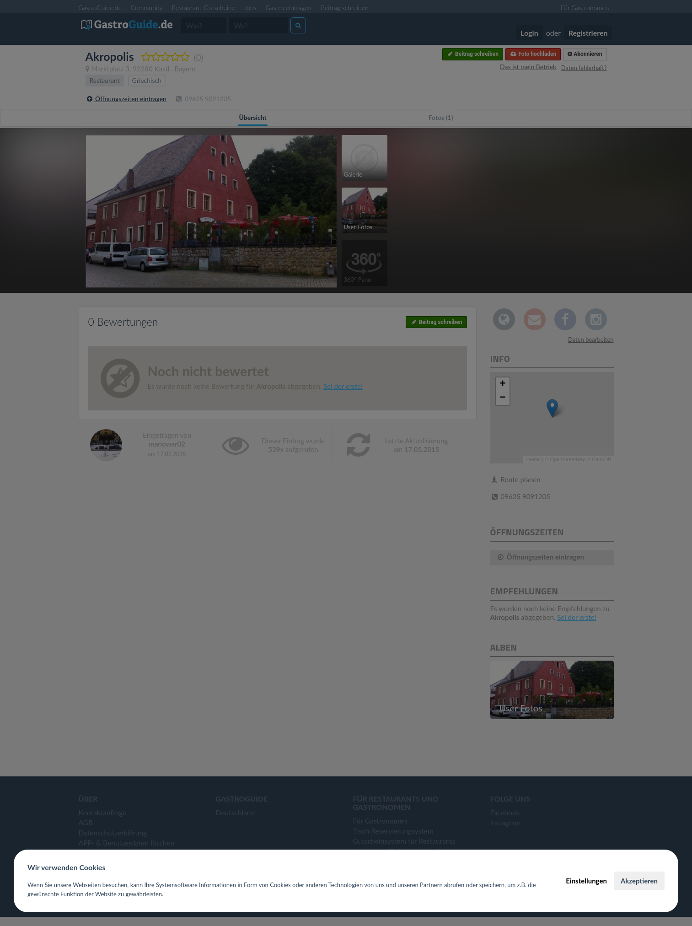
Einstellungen (586, 881)
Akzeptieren (639, 881)
